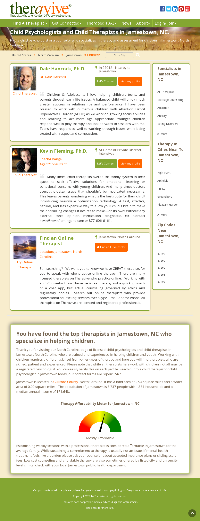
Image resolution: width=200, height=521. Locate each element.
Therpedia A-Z (101, 23)
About (143, 23)
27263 (161, 274)
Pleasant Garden (167, 204)
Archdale (162, 180)
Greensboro (164, 196)
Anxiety (162, 116)
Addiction (163, 108)
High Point (164, 172)
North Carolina (48, 55)
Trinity (161, 188)
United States (21, 55)
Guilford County (65, 381)
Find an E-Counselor (111, 247)
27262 (161, 267)
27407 (161, 253)
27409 (161, 281)
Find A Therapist (29, 23)
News (126, 23)
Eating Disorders (167, 124)
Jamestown (74, 55)
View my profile (130, 81)
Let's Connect (105, 81)
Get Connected (66, 23)
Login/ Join (165, 23)
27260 (161, 260)
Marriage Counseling (170, 100)
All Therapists (165, 92)
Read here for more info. (100, 508)
